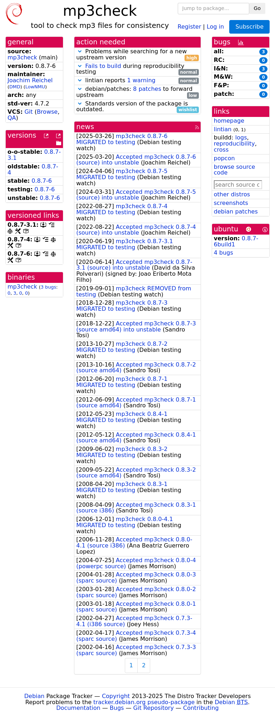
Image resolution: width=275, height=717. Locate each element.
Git (28, 111)
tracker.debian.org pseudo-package (144, 702)
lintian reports (137, 81)
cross (221, 149)
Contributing (201, 707)
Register (189, 26)
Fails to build (103, 66)
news (85, 127)
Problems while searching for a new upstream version (137, 55)
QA (12, 117)
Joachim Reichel (30, 80)
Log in (215, 26)
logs (241, 137)
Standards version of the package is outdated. (137, 107)
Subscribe (249, 26)
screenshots (231, 203)
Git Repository (153, 707)
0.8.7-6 (41, 180)
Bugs (117, 707)
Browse (47, 111)
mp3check (22, 57)
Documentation (78, 707)
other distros (232, 194)
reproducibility (234, 143)
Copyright (116, 696)
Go (257, 8)
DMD (14, 86)
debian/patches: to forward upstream (137, 92)
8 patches (147, 88)
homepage (229, 120)
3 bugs (48, 287)
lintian (223, 129)
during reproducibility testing (137, 69)
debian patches (236, 211)
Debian (34, 696)
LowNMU (35, 86)
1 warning (141, 80)
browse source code (234, 169)
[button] (80, 51)
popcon (224, 158)
